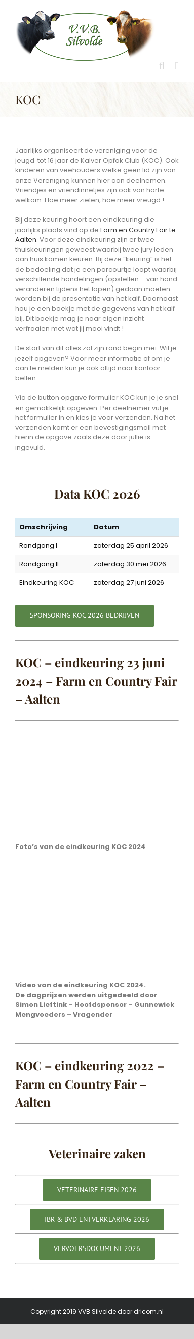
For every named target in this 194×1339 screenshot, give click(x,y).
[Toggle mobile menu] (177, 66)
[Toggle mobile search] (162, 66)
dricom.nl (149, 1311)
